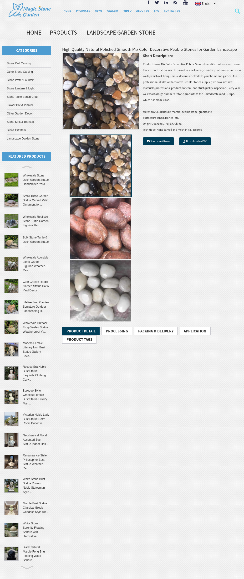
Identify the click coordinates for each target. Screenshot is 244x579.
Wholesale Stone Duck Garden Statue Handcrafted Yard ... (36, 180)
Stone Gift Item (16, 130)
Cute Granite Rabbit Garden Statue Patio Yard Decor (36, 286)
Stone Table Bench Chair (22, 96)
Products (63, 32)
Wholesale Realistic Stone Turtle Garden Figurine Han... (36, 221)
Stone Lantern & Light (20, 88)
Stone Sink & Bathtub (20, 122)
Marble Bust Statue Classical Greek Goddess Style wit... (35, 508)
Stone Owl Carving (18, 63)
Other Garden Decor (20, 113)
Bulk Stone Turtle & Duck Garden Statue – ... (36, 242)
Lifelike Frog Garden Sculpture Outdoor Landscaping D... (36, 307)
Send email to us (160, 141)
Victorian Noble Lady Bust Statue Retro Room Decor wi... (36, 419)
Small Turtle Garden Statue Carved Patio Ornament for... (35, 200)
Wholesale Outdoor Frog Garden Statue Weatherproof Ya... (35, 327)
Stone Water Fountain (20, 80)
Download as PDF (196, 141)
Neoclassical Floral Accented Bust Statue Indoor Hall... (35, 440)
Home (33, 32)
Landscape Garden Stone (121, 32)
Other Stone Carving (20, 71)
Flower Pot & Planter (20, 105)
